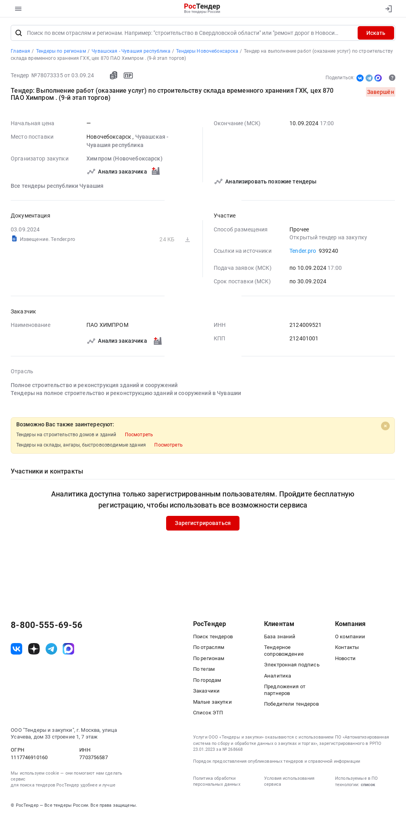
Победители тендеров (291, 704)
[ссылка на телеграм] (51, 649)
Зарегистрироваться (203, 523)
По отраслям (209, 647)
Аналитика (277, 676)
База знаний (280, 636)
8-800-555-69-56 (46, 625)
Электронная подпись (292, 665)
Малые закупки (212, 702)
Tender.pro (302, 251)
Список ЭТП (208, 713)
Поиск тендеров (213, 636)
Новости (345, 658)
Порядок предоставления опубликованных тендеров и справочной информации (276, 761)
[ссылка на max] (68, 649)
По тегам (204, 669)
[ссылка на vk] (16, 649)
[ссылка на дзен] (34, 649)
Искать (375, 33)
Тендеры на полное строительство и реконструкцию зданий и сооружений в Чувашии (126, 393)
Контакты (347, 647)
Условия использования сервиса (289, 781)
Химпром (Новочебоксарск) (124, 158)
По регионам (209, 658)
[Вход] (387, 8)
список (368, 784)
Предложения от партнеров (284, 689)
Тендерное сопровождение (284, 650)
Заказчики (206, 691)
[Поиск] (19, 32)
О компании (350, 636)
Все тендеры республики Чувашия (57, 186)
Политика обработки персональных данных (216, 781)
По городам (207, 680)
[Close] (385, 425)
